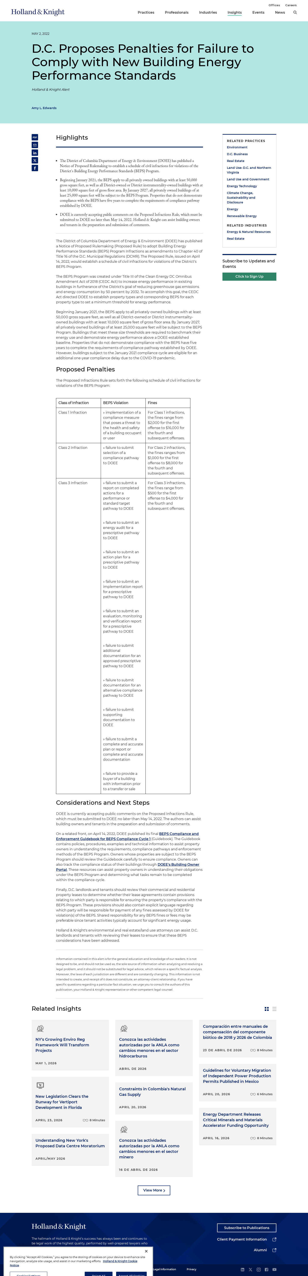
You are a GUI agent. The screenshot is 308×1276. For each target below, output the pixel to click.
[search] (295, 12)
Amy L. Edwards (44, 108)
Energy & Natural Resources (249, 232)
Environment (237, 147)
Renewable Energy (242, 216)
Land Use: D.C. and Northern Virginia (249, 170)
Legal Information (164, 1269)
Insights (235, 12)
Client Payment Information (242, 1239)
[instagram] (259, 1269)
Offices (274, 5)
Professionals (176, 12)
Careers (291, 5)
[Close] (146, 1264)
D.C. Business (237, 154)
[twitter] (250, 1269)
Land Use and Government (248, 179)
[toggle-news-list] (274, 1009)
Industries (208, 12)
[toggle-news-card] (267, 1009)
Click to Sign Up (249, 276)
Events (258, 12)
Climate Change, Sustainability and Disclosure (241, 197)
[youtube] (274, 1269)
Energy (232, 209)
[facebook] (266, 1269)
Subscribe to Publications (246, 1228)
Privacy (191, 1269)
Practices (146, 12)
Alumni (260, 1250)
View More (152, 1190)
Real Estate (235, 161)
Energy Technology (242, 186)
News (280, 12)
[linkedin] (242, 1269)
